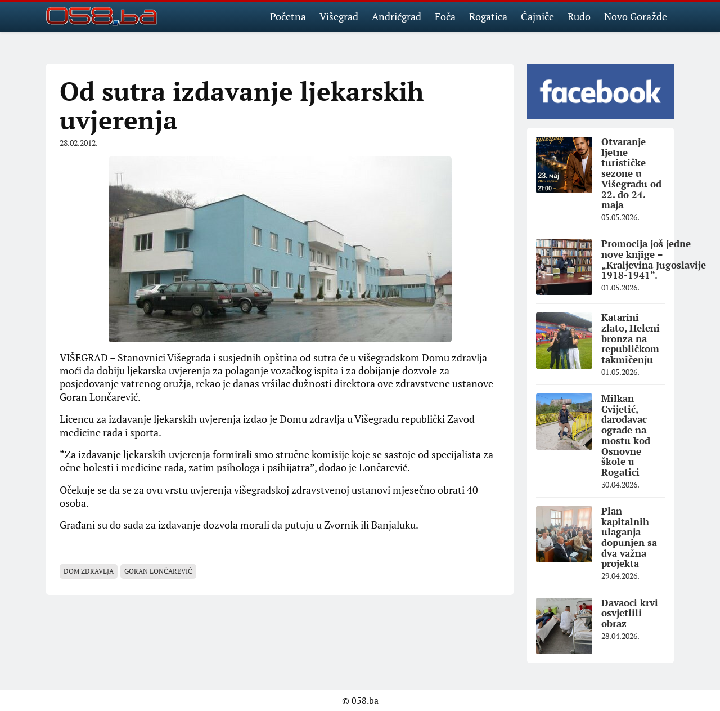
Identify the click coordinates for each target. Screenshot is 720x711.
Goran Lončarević (158, 571)
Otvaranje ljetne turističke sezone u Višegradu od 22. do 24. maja (631, 173)
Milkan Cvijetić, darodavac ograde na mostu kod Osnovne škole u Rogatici (625, 435)
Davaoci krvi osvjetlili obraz (629, 613)
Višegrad (339, 16)
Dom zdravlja (89, 571)
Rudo (579, 16)
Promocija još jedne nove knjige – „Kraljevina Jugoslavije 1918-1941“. (653, 259)
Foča (445, 16)
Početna (288, 16)
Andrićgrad (396, 16)
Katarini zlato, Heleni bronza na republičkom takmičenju (630, 338)
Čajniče (537, 16)
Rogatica (488, 16)
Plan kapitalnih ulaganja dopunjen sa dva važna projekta (629, 537)
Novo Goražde (635, 16)
